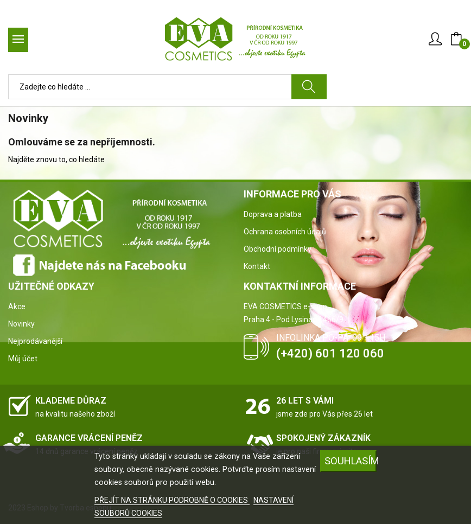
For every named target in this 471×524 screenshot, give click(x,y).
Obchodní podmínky (277, 249)
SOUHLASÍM (350, 461)
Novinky (21, 323)
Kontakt (257, 266)
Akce (17, 306)
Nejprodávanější (35, 341)
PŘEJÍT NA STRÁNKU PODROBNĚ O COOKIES (172, 500)
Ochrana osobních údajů (285, 231)
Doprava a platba (273, 214)
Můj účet (22, 358)
